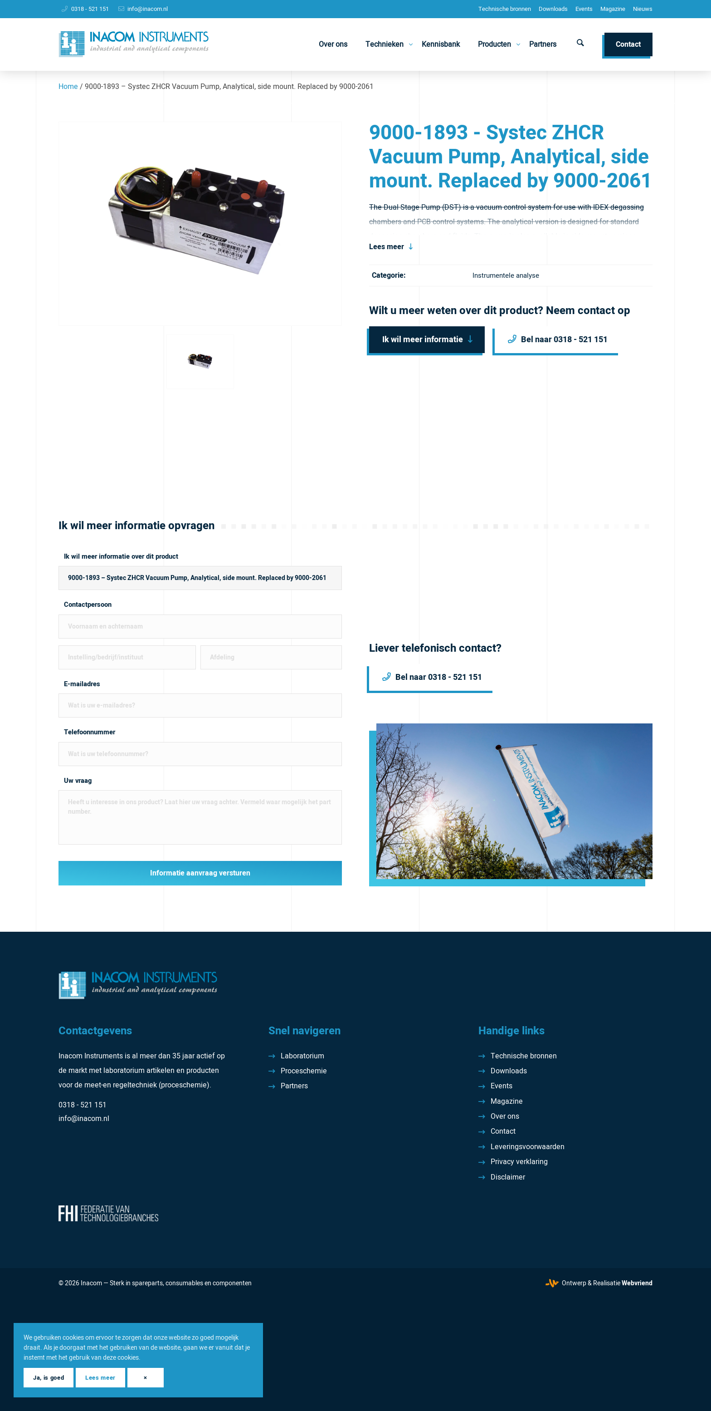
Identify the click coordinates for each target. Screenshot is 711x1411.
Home (68, 86)
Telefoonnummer (89, 732)
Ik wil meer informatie (422, 340)
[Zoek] (580, 44)
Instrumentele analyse (505, 275)
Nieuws (643, 9)
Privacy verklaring (519, 1161)
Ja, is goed (48, 1377)
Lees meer (386, 246)
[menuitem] (504, 9)
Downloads (553, 9)
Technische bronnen (504, 9)
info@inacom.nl (147, 9)
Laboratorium (302, 1056)
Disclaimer (508, 1177)
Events (584, 9)
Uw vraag (78, 781)
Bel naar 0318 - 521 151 (564, 340)
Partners (294, 1086)
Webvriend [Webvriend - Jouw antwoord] (637, 1283)
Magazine (612, 9)
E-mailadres (82, 684)
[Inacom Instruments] (133, 44)
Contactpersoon (88, 604)
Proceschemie (304, 1071)
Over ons (505, 1116)
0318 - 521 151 (90, 9)
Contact (503, 1131)
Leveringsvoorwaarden (528, 1146)
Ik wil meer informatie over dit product (121, 556)
